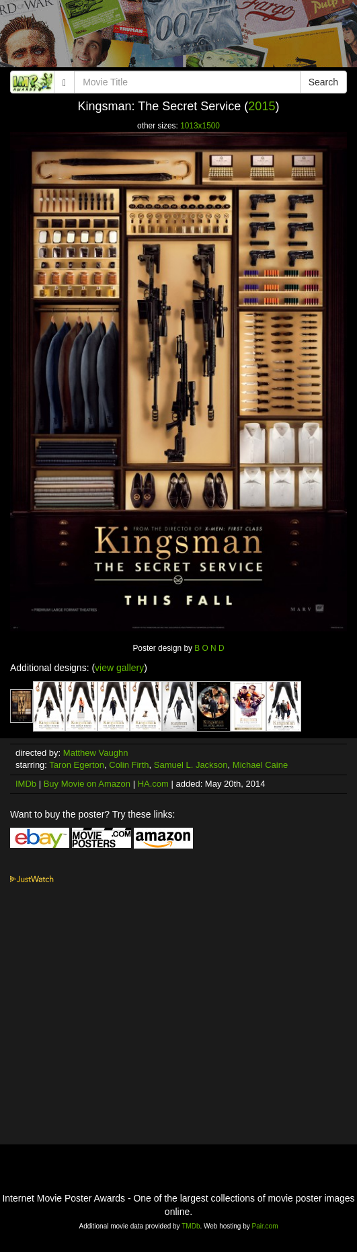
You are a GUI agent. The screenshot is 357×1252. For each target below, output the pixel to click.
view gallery (119, 667)
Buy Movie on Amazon (87, 784)
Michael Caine (260, 765)
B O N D (209, 648)
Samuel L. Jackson (191, 765)
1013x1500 (200, 125)
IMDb (25, 784)
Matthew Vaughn (95, 753)
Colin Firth (129, 765)
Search (323, 82)
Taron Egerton (76, 765)
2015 (261, 106)
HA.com (153, 784)
